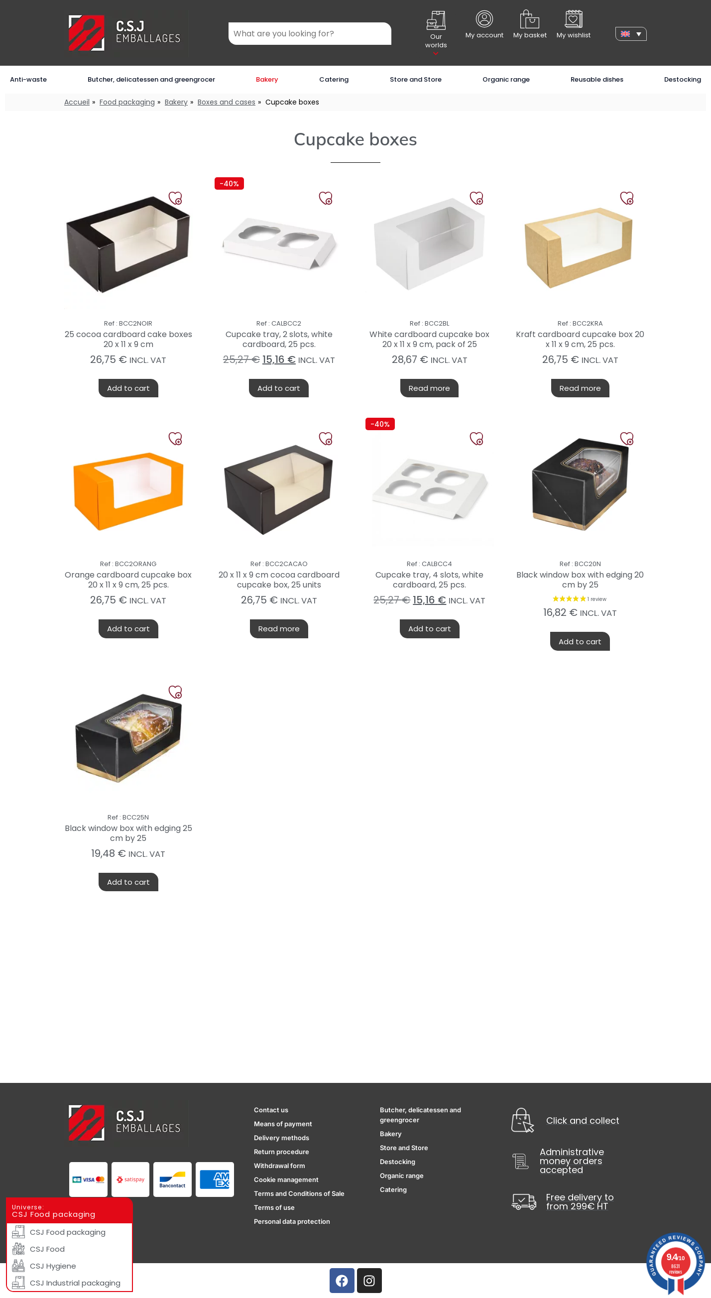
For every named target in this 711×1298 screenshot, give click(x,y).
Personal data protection (292, 1221)
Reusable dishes (597, 79)
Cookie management (286, 1179)
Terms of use (274, 1207)
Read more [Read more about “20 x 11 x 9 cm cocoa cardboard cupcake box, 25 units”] (279, 628)
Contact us (271, 1110)
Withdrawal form (279, 1166)
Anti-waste (28, 79)
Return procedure (281, 1152)
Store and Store (416, 79)
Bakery (267, 79)
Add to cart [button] (128, 388)
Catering (334, 79)
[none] (631, 34)
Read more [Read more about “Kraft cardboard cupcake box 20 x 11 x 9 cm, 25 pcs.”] (580, 388)
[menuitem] (631, 34)
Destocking (682, 79)
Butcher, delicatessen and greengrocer (151, 79)
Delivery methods (281, 1138)
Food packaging (127, 102)
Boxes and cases (226, 102)
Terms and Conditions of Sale (299, 1193)
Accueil (77, 102)
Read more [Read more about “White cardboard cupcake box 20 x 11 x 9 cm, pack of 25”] (429, 388)
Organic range (506, 79)
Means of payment (283, 1124)
